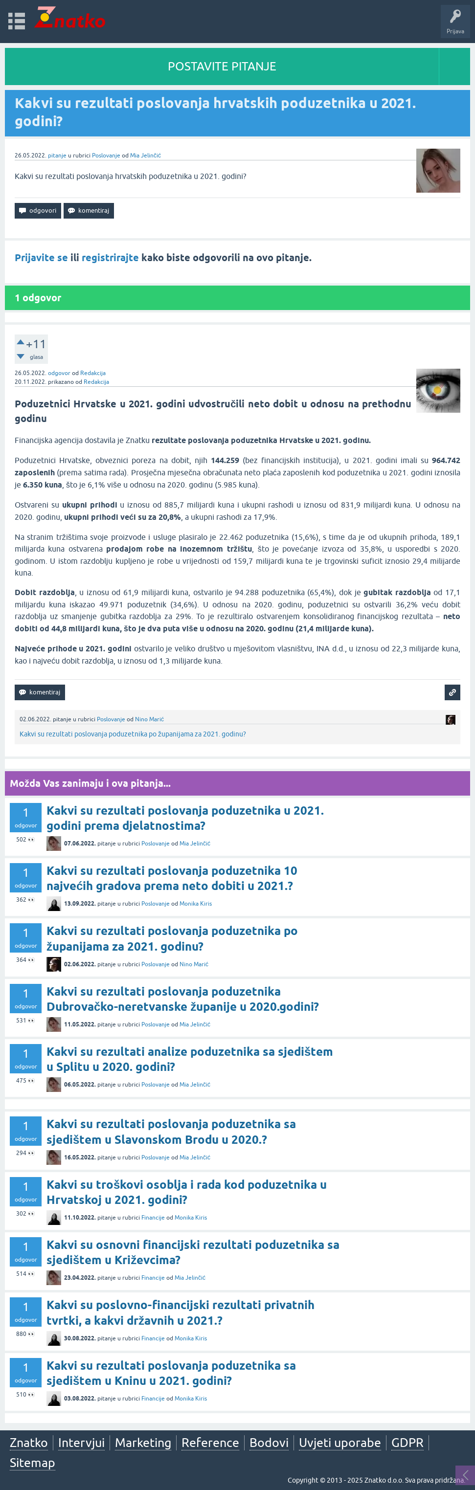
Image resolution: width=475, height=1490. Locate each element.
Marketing (143, 1442)
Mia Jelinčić (145, 155)
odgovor (59, 373)
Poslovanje (106, 155)
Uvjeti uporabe (340, 1442)
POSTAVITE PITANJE (222, 66)
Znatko (29, 1442)
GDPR (407, 1442)
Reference (210, 1442)
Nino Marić (149, 719)
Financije (153, 1217)
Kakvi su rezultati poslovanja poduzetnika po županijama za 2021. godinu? (133, 734)
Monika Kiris (196, 903)
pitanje (57, 155)
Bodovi (269, 1442)
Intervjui (81, 1442)
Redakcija (93, 373)
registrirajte (110, 258)
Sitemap (32, 1462)
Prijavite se (41, 258)
